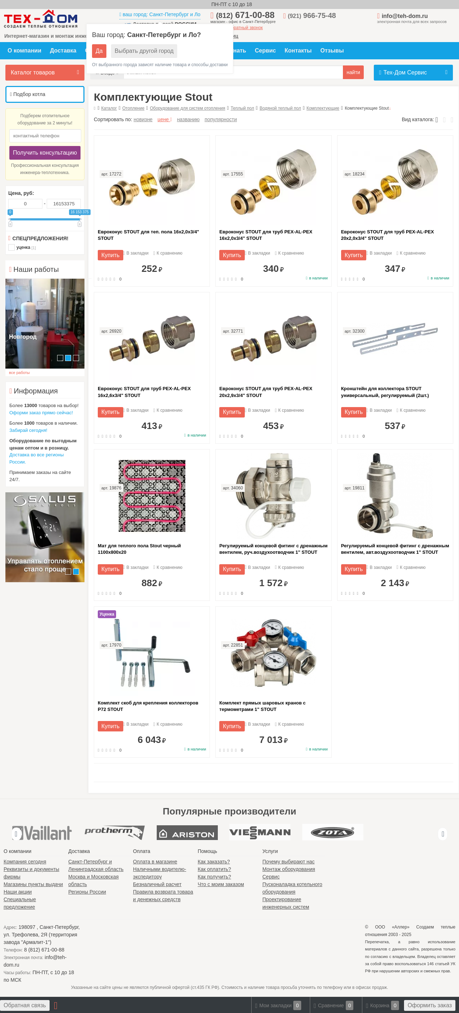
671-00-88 (245, 15)
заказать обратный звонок (237, 27)
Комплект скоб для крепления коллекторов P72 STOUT (148, 706)
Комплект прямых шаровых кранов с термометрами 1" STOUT (262, 706)
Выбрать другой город (144, 51)
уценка (22, 247)
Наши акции (18, 892)
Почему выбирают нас (288, 861)
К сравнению (168, 253)
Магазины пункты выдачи (33, 884)
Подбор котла (27, 94)
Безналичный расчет (157, 884)
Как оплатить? (214, 869)
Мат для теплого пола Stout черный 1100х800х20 (139, 549)
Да (99, 51)
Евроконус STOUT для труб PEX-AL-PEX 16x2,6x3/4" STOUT (144, 392)
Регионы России (87, 892)
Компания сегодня (25, 861)
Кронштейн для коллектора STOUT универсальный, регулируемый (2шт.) (385, 392)
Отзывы (332, 50)
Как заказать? (214, 861)
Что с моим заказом (221, 884)
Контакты (298, 50)
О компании (24, 50)
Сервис (265, 50)
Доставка (63, 50)
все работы (19, 372)
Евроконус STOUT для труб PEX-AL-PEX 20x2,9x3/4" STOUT (265, 392)
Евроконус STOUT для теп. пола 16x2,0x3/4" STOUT (148, 235)
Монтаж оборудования (288, 869)
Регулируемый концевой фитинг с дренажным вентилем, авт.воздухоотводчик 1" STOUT (395, 549)
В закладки (136, 253)
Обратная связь (25, 1005)
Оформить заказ (430, 1005)
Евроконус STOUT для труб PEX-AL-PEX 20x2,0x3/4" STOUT (387, 235)
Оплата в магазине (155, 861)
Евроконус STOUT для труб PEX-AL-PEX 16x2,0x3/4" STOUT (265, 235)
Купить (110, 255)
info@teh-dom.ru (405, 16)
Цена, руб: (21, 193)
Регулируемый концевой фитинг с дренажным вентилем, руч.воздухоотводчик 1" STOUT (273, 549)
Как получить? (214, 877)
